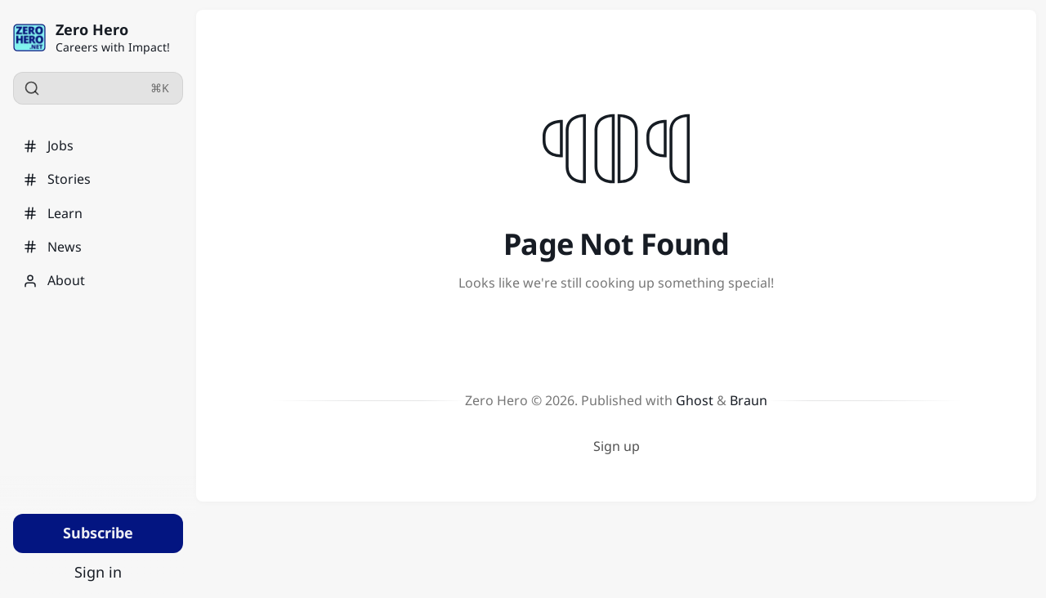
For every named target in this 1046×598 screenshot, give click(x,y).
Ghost (694, 400)
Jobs (48, 145)
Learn (53, 213)
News (52, 247)
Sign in (98, 572)
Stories (57, 179)
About (54, 280)
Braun (748, 400)
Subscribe (98, 532)
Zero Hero (92, 29)
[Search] (98, 88)
